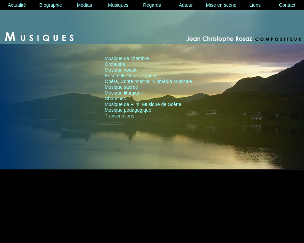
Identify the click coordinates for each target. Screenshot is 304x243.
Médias (84, 5)
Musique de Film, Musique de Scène (143, 104)
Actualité (17, 5)
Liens (254, 5)
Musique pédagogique (128, 110)
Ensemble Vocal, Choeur (131, 75)
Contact (287, 5)
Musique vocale (121, 70)
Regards (152, 5)
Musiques (118, 5)
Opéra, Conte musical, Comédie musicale (148, 81)
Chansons (115, 98)
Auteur (186, 5)
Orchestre (115, 64)
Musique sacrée (121, 87)
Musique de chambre (127, 58)
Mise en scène (221, 5)
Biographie (51, 5)
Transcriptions (119, 115)
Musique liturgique (124, 93)
